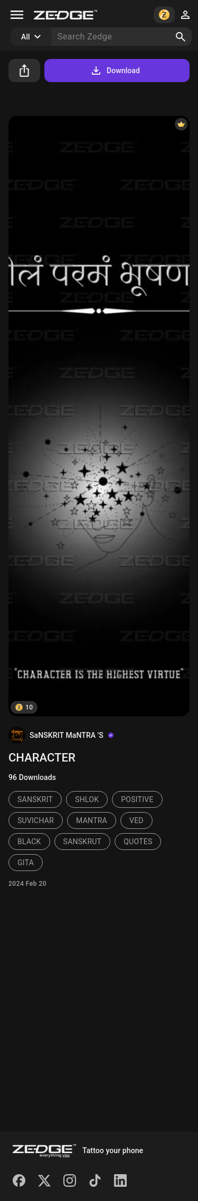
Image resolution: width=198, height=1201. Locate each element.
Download (115, 70)
